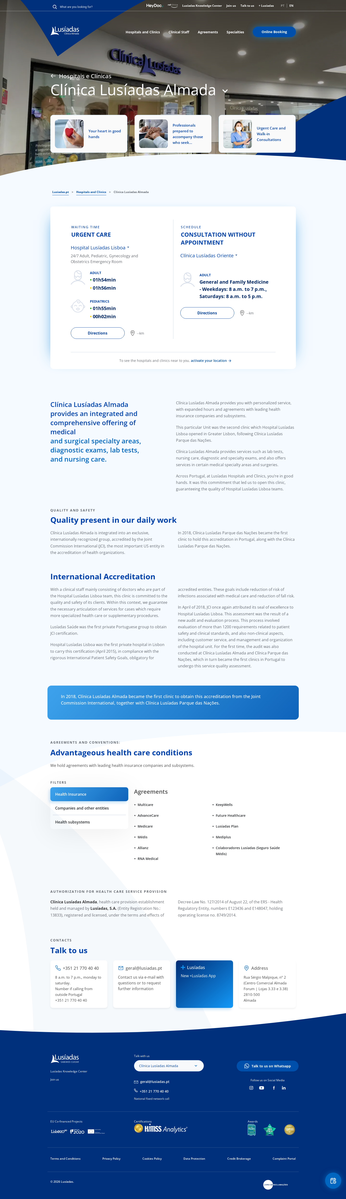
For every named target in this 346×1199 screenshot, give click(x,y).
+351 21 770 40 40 (154, 1091)
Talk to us (247, 6)
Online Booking (274, 31)
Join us (231, 6)
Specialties (235, 32)
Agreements (208, 32)
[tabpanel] (122, 279)
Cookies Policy (152, 1159)
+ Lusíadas (266, 6)
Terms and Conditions (65, 1159)
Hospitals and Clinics (143, 32)
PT (282, 6)
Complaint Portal (284, 1159)
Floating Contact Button (333, 1181)
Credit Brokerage (239, 1159)
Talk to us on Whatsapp (271, 1066)
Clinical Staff (179, 32)
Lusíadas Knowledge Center (202, 6)
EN (291, 6)
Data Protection (194, 1159)
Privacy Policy (111, 1159)
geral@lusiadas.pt (155, 1081)
